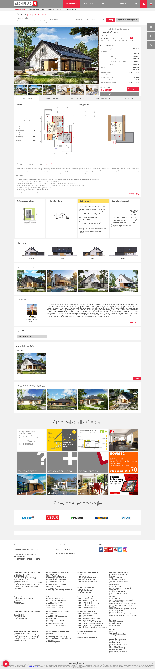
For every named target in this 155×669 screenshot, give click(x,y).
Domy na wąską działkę (85, 598)
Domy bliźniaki (19, 615)
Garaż (93, 20)
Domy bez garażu (20, 640)
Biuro (111, 631)
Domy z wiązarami (52, 635)
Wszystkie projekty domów (118, 574)
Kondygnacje (78, 20)
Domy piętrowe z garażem (54, 623)
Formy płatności (114, 646)
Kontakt (123, 4)
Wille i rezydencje (19, 604)
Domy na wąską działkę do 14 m (88, 602)
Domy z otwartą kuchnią (54, 602)
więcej (137, 379)
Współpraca (102, 4)
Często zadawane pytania (118, 633)
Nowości (80, 639)
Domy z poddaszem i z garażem (56, 625)
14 (112, 41)
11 (102, 41)
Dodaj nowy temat (25, 336)
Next (96, 90)
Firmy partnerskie (115, 623)
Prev (17, 90)
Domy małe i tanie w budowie (23, 598)
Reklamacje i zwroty (115, 649)
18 (126, 41)
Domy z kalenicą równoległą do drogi (90, 625)
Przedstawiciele (114, 625)
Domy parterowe (51, 613)
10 (135, 38)
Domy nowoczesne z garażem (56, 584)
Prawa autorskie (114, 653)
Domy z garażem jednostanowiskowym (27, 635)
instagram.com (125, 549)
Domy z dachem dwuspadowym (88, 613)
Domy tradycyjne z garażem (87, 583)
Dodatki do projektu (52, 99)
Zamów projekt (133, 89)
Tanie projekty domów (85, 591)
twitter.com (120, 549)
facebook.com (101, 549)
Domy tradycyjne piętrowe (86, 579)
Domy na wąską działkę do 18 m (88, 605)
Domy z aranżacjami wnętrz (118, 595)
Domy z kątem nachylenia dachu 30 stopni (92, 622)
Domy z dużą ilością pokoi (54, 598)
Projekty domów (71, 4)
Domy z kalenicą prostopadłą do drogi (90, 623)
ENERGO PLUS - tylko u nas (23, 576)
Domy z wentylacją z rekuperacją (25, 578)
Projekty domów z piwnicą (54, 605)
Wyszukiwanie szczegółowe (127, 20)
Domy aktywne (51, 588)
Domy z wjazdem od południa (87, 600)
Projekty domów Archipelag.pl (26, 3)
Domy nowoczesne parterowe (56, 579)
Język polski (151, 4)
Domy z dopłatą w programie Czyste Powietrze (26, 587)
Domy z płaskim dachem (86, 615)
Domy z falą (81, 617)
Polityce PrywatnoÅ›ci (32, 666)
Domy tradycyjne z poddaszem (88, 581)
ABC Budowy (87, 4)
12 (105, 41)
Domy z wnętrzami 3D (116, 610)
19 (130, 41)
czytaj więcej (134, 195)
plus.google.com (106, 549)
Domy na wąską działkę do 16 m (88, 604)
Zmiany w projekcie (77, 99)
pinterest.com (110, 549)
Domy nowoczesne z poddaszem (57, 583)
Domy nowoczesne (52, 574)
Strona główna (20, 9)
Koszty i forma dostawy (117, 648)
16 (119, 41)
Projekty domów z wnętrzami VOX (120, 614)
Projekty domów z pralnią (54, 607)
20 (133, 41)
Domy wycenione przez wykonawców (121, 600)
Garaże (16, 613)
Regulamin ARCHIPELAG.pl (118, 644)
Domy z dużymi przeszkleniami (56, 578)
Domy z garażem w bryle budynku (25, 638)
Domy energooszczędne (22, 574)
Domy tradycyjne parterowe (87, 578)
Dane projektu (26, 99)
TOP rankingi (82, 633)
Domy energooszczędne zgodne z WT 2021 (28, 583)
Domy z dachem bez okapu (86, 620)
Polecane (112, 597)
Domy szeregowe (19, 617)
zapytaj (119, 29)
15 (116, 41)
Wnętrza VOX (129, 99)
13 (109, 41)
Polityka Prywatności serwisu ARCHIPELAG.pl (119, 641)
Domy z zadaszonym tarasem (56, 600)
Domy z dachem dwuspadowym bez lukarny (92, 627)
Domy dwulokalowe (20, 618)
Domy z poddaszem (52, 615)
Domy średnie (18, 600)
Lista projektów (33, 9)
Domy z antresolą (48, 9)
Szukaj (110, 20)
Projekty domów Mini (84, 592)
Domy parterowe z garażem (55, 622)
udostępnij (112, 29)
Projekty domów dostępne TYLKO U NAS (122, 609)
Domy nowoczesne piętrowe (55, 581)
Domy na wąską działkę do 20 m (88, 607)
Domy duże (17, 602)
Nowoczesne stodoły (21, 579)
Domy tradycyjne (83, 576)
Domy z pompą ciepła (21, 581)
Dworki (80, 574)
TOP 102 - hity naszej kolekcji (118, 581)
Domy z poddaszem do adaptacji (56, 617)
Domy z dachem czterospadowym (89, 618)
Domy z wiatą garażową (22, 633)
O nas (113, 4)
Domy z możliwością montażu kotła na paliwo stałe (58, 639)
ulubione (126, 29)
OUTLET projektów (115, 612)
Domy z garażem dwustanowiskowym (26, 637)
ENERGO (104, 35)
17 (123, 41)
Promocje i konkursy (116, 622)
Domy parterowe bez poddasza (56, 620)
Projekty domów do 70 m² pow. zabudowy (123, 615)
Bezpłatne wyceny (103, 99)
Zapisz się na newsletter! (117, 635)
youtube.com (115, 549)
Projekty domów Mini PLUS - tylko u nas (27, 584)
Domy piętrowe (51, 618)
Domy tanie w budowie (85, 589)
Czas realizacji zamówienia (118, 651)
